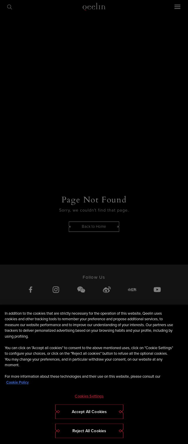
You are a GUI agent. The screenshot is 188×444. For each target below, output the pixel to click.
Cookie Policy (17, 382)
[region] (94, 374)
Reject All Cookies (89, 431)
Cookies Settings (89, 396)
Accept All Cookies (89, 412)
